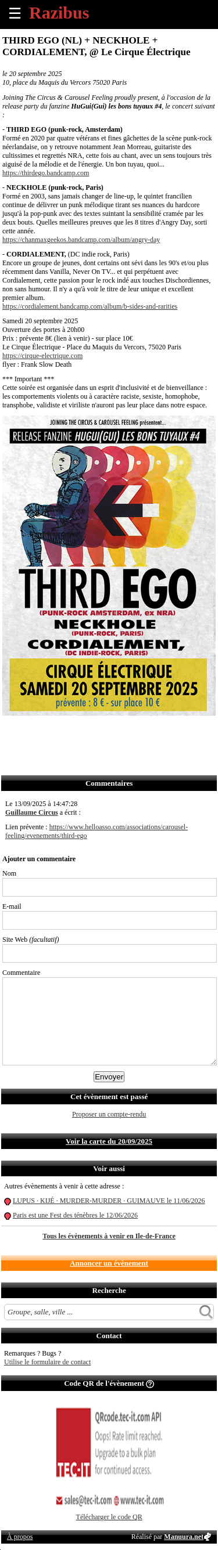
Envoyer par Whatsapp (114, 732)
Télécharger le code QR (109, 1517)
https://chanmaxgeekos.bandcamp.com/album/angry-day (81, 240)
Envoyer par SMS (88, 732)
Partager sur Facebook (12, 732)
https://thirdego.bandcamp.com (45, 173)
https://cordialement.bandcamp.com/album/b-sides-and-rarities (89, 306)
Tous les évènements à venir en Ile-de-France (109, 1236)
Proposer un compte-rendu (109, 1114)
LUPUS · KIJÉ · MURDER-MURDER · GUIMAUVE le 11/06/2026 (109, 1201)
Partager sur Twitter (37, 732)
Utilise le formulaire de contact (47, 1362)
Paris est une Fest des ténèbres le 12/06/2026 (75, 1215)
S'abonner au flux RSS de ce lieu (139, 732)
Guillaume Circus (31, 812)
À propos (20, 1537)
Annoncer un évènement (109, 1263)
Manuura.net (183, 1537)
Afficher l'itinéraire (165, 732)
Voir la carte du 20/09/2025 (109, 1141)
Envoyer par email (63, 732)
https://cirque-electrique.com (42, 356)
